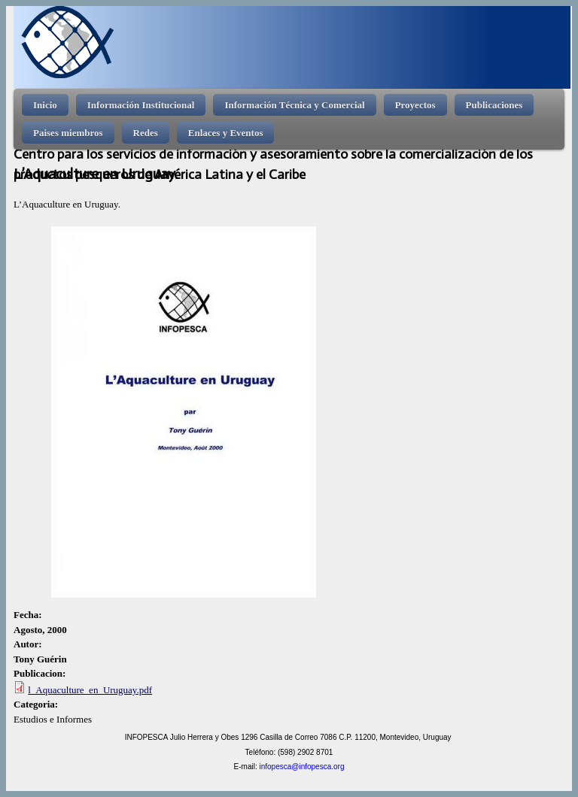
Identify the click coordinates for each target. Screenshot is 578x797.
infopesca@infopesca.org (301, 766)
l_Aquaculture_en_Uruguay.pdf (90, 689)
